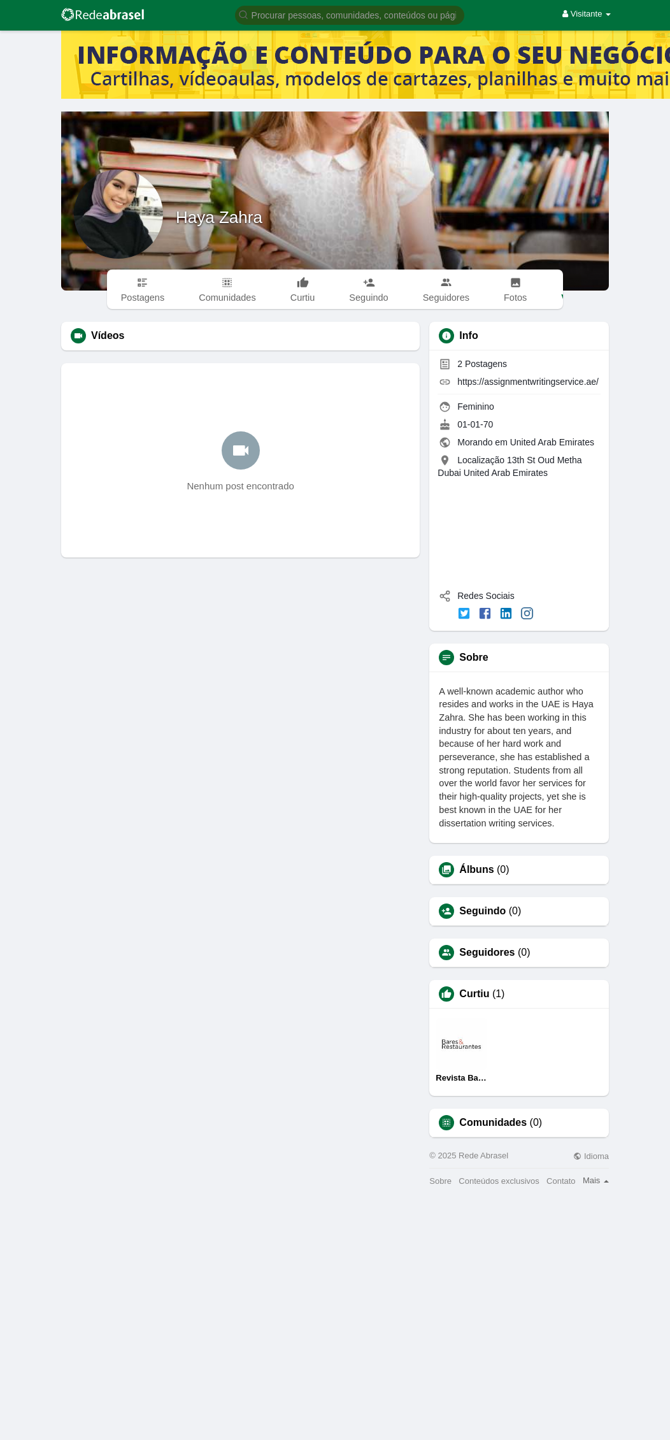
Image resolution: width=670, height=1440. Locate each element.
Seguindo (482, 911)
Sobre (440, 1181)
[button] (350, 14)
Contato (561, 1181)
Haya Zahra (219, 217)
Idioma (591, 1156)
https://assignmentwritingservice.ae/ (528, 382)
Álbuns (476, 870)
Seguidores (487, 952)
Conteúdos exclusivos (499, 1181)
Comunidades (493, 1123)
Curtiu (474, 994)
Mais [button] (596, 1180)
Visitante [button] (586, 13)
